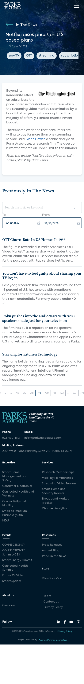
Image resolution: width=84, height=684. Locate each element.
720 (47, 393)
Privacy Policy (53, 607)
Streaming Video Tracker (59, 483)
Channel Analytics (54, 508)
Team (47, 596)
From (46, 215)
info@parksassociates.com (43, 438)
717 (24, 393)
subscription (70, 55)
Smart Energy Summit (17, 560)
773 (75, 393)
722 (62, 393)
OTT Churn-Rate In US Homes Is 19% (33, 239)
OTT (29, 55)
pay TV (14, 55)
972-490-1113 (11, 438)
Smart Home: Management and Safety (14, 476)
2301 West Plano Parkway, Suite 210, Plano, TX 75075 (37, 451)
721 (54, 393)
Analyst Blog (50, 550)
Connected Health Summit (15, 568)
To (4, 215)
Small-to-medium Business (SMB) (14, 513)
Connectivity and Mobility (14, 503)
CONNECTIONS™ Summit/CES (13, 552)
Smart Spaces (11, 581)
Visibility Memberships (57, 478)
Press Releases (52, 545)
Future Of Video (13, 575)
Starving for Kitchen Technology (29, 354)
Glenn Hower (35, 139)
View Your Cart (52, 578)
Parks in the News (54, 556)
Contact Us (51, 601)
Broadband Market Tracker (55, 500)
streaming (46, 55)
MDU (5, 520)
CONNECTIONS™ (13, 545)
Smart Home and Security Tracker (54, 491)
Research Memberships (58, 472)
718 (32, 393)
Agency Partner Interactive (53, 640)
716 (17, 393)
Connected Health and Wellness (18, 493)
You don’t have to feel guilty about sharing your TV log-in (42, 275)
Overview (8, 605)
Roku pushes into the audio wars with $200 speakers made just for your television (38, 318)
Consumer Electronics (17, 486)
